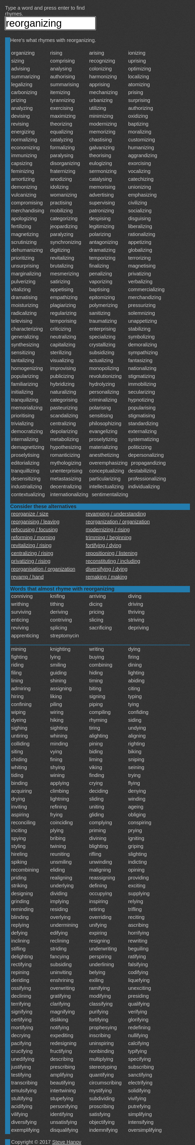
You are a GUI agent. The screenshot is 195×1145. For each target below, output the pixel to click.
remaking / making (106, 577)
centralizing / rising (32, 553)
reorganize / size (29, 514)
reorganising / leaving (35, 521)
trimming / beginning (109, 537)
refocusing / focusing (34, 529)
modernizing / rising (108, 529)
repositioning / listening (111, 553)
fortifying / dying (103, 545)
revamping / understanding (116, 514)
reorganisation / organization (43, 569)
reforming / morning (33, 537)
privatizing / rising (31, 561)
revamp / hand (27, 577)
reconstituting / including (113, 561)
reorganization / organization (118, 521)
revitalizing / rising (31, 545)
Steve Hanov (67, 1142)
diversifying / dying (107, 569)
